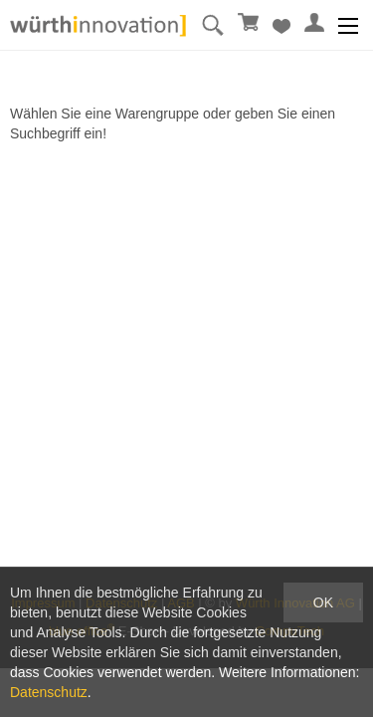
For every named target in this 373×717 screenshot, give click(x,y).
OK (323, 602)
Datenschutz (49, 692)
